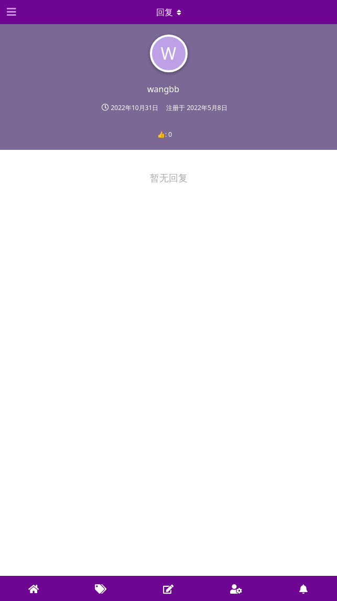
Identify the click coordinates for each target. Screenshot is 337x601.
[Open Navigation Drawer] (10, 12)
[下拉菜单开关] (168, 12)
